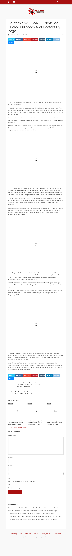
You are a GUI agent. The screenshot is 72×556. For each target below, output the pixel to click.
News (10, 403)
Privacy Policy (46, 533)
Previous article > (22, 427)
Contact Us (57, 533)
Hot (21, 533)
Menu (13, 2)
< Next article (12, 427)
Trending (14, 533)
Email (10, 465)
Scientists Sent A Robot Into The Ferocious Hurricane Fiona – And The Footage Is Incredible (28, 384)
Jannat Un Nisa (12, 35)
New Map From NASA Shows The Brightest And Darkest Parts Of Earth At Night (16, 422)
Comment (12, 436)
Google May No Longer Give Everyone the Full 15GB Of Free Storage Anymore (35, 422)
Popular (28, 533)
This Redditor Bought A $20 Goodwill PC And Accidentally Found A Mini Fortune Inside (35, 516)
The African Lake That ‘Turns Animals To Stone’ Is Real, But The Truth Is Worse (32, 519)
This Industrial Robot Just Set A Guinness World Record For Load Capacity (31, 513)
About (36, 533)
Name (10, 457)
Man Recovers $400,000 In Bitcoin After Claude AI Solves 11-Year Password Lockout (34, 508)
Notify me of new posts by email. (18, 488)
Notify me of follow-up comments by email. (21, 481)
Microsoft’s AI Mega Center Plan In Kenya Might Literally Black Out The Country (54, 422)
